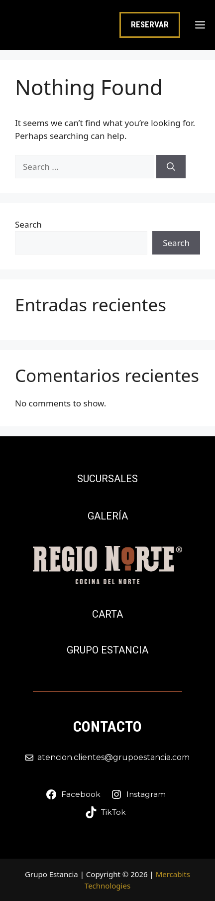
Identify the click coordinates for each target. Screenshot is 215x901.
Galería (108, 516)
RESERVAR (150, 24)
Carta (107, 614)
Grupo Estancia (107, 650)
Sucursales (107, 479)
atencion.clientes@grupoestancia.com (113, 757)
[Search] (171, 167)
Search (28, 224)
